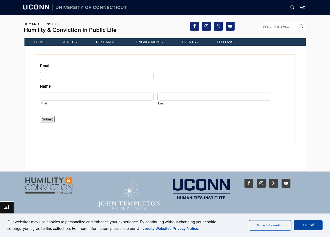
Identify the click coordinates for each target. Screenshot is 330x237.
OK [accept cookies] (308, 225)
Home (39, 42)
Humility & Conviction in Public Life (70, 30)
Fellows (226, 42)
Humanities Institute (43, 24)
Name (45, 86)
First (44, 103)
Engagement (150, 42)
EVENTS (190, 42)
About (70, 42)
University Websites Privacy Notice (167, 228)
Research (107, 42)
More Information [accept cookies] (270, 225)
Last (161, 103)
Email (45, 66)
